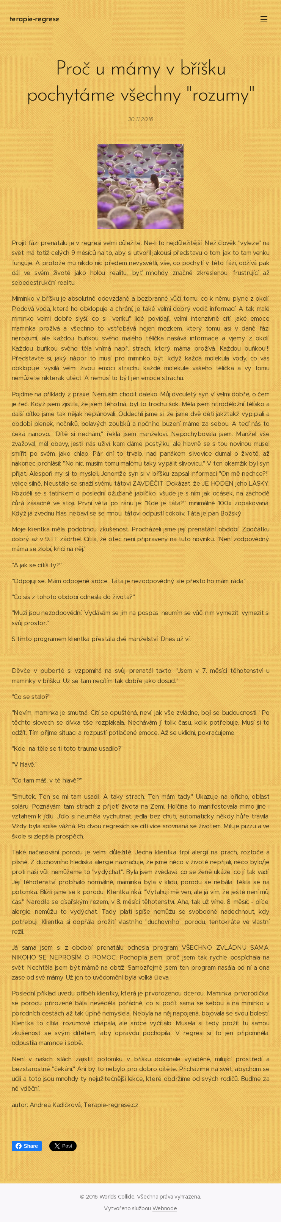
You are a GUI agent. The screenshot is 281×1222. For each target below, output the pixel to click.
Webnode (164, 1208)
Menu (264, 19)
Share (27, 1146)
